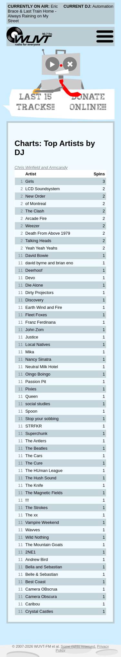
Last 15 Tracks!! (35, 102)
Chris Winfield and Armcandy (41, 167)
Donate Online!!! (88, 102)
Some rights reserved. (78, 646)
